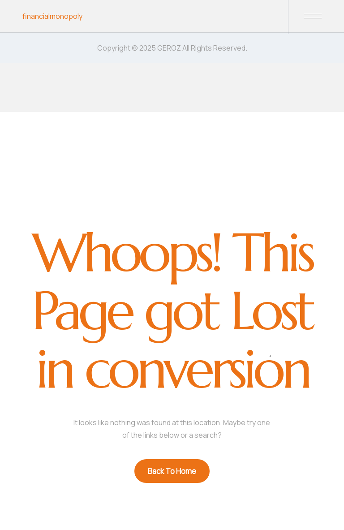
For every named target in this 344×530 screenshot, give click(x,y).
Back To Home (172, 471)
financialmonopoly (52, 16)
